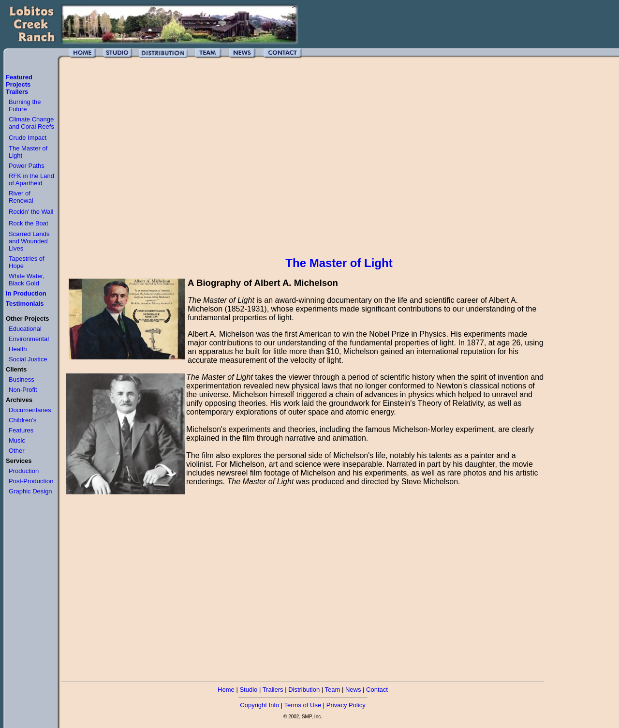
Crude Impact (27, 137)
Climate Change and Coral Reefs (31, 123)
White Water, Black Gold (26, 279)
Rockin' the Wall (31, 211)
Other (17, 450)
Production (24, 471)
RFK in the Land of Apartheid (31, 179)
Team (332, 689)
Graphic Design (30, 491)
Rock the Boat (28, 223)
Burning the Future (25, 105)
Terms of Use (303, 705)
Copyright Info (259, 705)
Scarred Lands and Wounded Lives (29, 241)
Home (226, 689)
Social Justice (28, 359)
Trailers (273, 689)
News (353, 689)
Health (18, 349)
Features (21, 430)
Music (17, 440)
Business (21, 379)
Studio (248, 689)
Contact (377, 689)
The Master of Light (338, 262)
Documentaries (30, 410)
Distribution (304, 689)
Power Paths (26, 165)
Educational (25, 328)
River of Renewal (21, 197)
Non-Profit (23, 389)
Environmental (29, 338)
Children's (22, 420)
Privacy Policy (346, 705)
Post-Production (31, 481)
